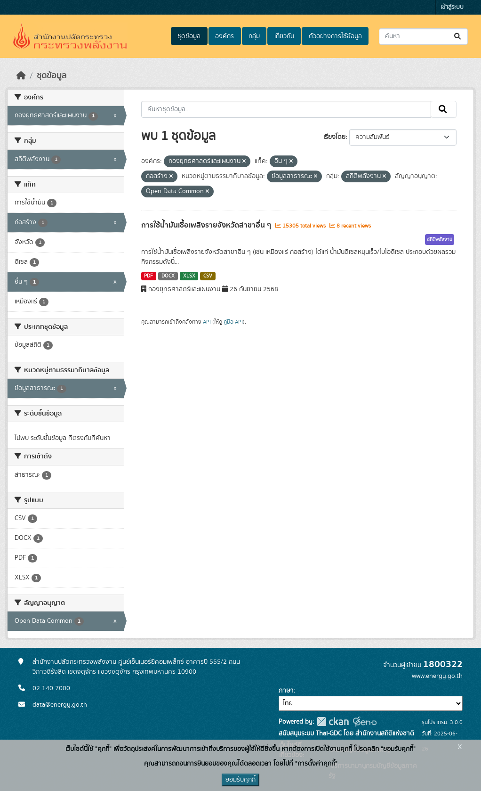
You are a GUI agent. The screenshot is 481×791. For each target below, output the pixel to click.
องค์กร (224, 36)
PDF (148, 276)
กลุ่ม (254, 36)
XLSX (189, 276)
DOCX (168, 276)
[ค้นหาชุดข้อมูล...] (423, 36)
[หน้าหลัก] (21, 76)
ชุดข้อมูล (188, 36)
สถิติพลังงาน (439, 239)
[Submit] (458, 36)
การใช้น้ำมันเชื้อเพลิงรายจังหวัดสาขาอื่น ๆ (207, 225)
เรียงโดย (334, 137)
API (207, 322)
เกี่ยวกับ (284, 36)
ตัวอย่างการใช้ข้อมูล (335, 36)
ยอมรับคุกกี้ (240, 779)
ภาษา (286, 690)
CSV (207, 276)
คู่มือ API (233, 322)
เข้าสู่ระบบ (452, 7)
